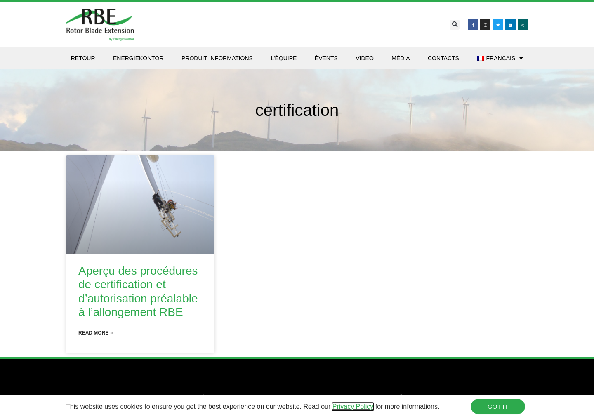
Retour (83, 58)
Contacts (443, 58)
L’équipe (284, 58)
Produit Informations (217, 58)
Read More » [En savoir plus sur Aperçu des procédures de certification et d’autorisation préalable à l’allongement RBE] (95, 333)
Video (365, 58)
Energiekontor (138, 58)
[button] (455, 25)
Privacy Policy (353, 408)
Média (400, 58)
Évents (326, 58)
